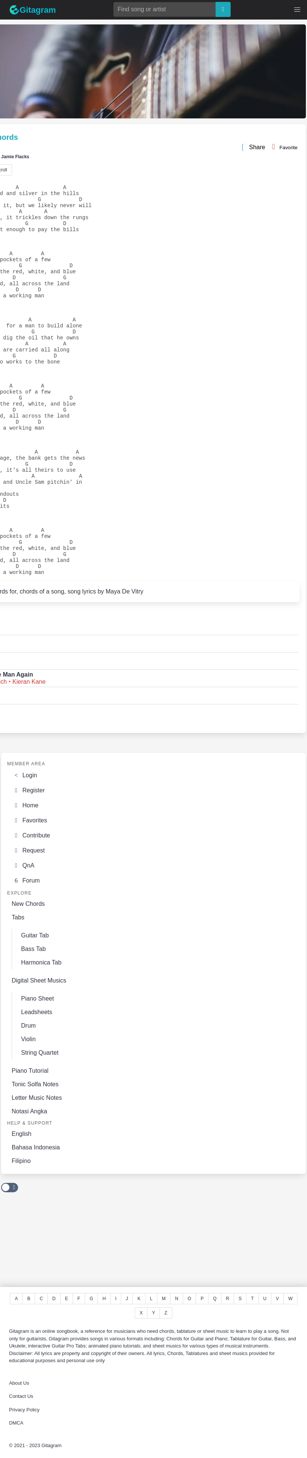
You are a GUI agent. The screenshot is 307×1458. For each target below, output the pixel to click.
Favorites (29, 896)
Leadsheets (36, 1089)
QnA (23, 942)
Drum (28, 1103)
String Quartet (40, 1130)
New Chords (28, 981)
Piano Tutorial (30, 1148)
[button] (297, 10)
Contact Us (21, 1396)
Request (28, 926)
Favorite (283, 146)
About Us (19, 1383)
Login (24, 849)
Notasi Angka (29, 1188)
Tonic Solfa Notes (35, 1161)
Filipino (21, 1238)
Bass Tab (33, 1026)
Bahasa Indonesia (36, 1225)
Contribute (31, 911)
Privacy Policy (24, 1410)
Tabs (18, 995)
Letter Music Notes (37, 1175)
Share (253, 148)
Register (28, 865)
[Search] (223, 9)
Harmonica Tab (41, 1040)
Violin (28, 1116)
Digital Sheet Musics (39, 1058)
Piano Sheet (37, 1076)
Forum (26, 957)
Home (25, 880)
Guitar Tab (35, 1013)
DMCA (16, 1423)
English (21, 1211)
